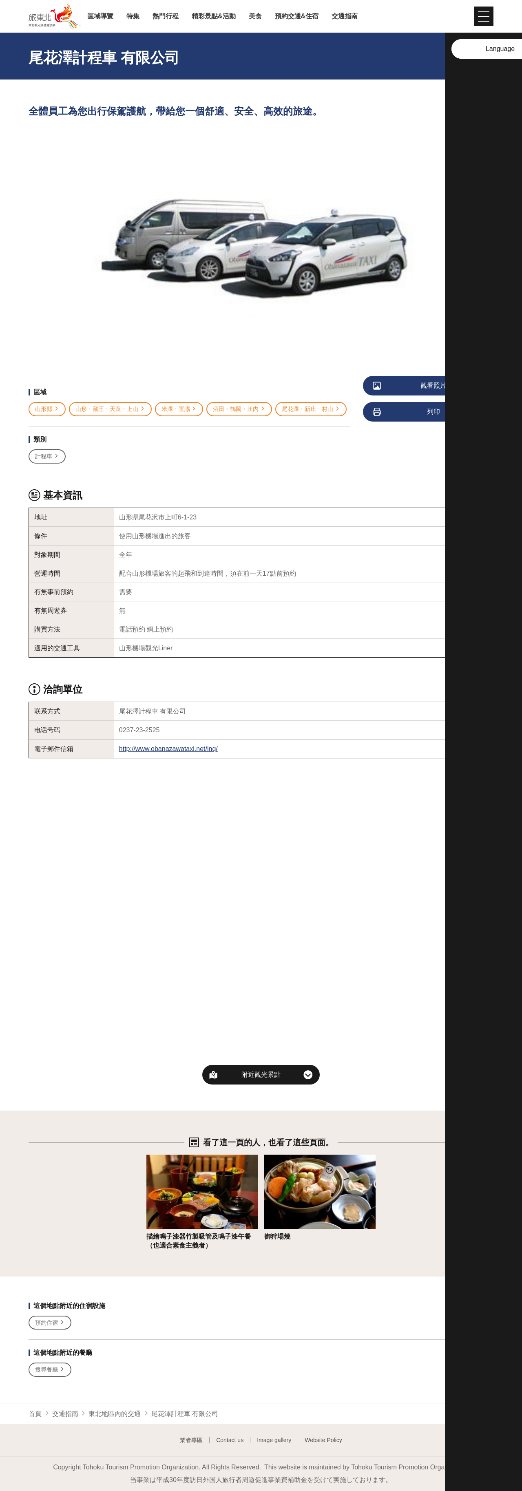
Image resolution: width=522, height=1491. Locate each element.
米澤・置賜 (179, 409)
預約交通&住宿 (297, 16)
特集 (132, 16)
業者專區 (191, 1440)
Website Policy (323, 1440)
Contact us (229, 1440)
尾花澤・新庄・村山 (311, 409)
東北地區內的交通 (114, 1413)
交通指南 (345, 16)
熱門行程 (166, 16)
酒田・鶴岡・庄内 (239, 409)
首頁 (35, 1413)
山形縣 (47, 409)
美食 (255, 16)
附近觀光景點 (261, 1074)
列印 (407, 412)
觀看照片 (410, 386)
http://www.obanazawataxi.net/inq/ (168, 748)
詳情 (152, 1158)
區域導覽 (100, 16)
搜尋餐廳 (50, 1369)
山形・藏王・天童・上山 (110, 409)
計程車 (47, 456)
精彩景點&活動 (214, 16)
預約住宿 (50, 1322)
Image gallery (274, 1440)
